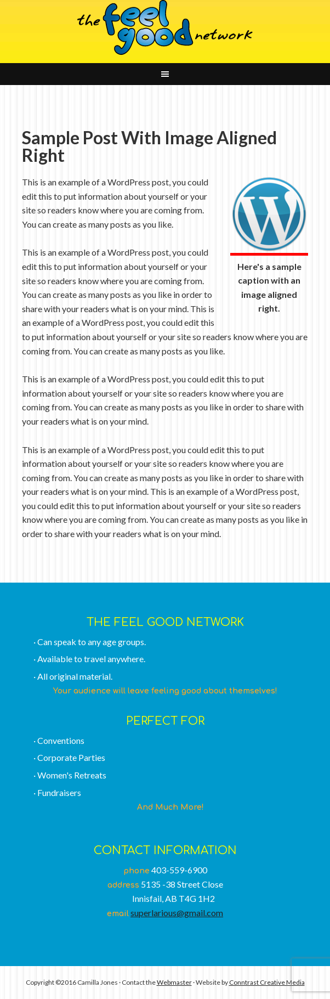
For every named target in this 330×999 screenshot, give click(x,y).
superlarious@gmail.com (176, 912)
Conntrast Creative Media (267, 982)
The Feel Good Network (165, 27)
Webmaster (174, 982)
